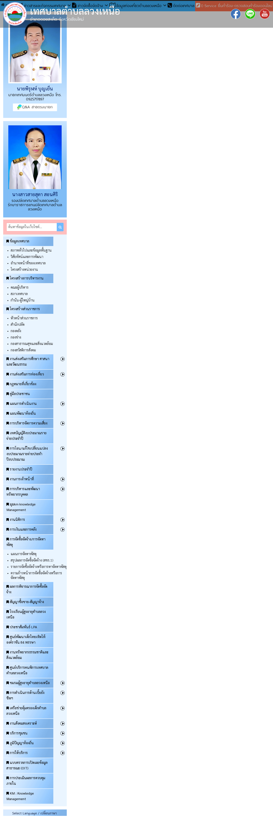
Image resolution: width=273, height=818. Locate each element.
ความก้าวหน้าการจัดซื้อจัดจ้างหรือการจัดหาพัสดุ (36, 575)
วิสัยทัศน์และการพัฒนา (27, 256)
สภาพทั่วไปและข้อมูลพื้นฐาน (31, 250)
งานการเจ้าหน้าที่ (20, 479)
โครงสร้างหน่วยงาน (24, 269)
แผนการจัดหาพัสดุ (23, 554)
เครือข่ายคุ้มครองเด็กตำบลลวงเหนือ (26, 711)
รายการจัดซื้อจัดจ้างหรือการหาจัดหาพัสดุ (39, 566)
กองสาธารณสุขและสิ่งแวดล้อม (32, 343)
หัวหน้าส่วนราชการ (24, 318)
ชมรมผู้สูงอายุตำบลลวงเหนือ (28, 682)
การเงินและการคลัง (21, 529)
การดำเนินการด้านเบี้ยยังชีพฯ (25, 695)
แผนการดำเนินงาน (21, 403)
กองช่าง (16, 337)
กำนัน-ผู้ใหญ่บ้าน (23, 300)
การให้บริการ (17, 752)
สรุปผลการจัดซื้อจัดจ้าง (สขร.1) (32, 560)
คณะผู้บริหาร (20, 287)
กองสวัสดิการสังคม (23, 350)
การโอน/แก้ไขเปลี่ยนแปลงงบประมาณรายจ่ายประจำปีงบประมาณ (27, 454)
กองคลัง (16, 331)
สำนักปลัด (18, 324)
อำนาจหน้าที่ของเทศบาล (28, 263)
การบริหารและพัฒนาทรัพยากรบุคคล (23, 491)
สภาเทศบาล (19, 293)
